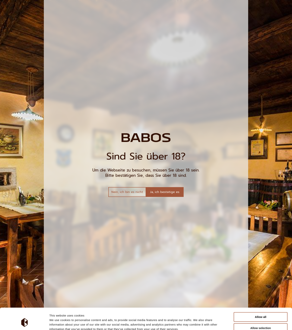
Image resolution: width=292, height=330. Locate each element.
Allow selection (260, 309)
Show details (197, 322)
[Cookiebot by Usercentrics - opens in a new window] (24, 322)
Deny (260, 320)
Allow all (260, 298)
